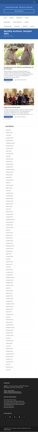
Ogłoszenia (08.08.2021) (12, 107)
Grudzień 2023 (9, 193)
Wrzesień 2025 (9, 146)
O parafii (11, 17)
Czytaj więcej (8, 79)
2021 (8, 36)
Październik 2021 (10, 246)
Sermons (25, 26)
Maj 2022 (8, 230)
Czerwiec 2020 (9, 285)
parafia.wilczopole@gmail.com (14, 391)
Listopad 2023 (9, 196)
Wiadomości (19, 17)
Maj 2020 (8, 288)
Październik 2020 (10, 277)
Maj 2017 (8, 364)
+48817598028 (11, 390)
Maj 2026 (8, 130)
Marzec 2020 (9, 293)
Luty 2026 (8, 135)
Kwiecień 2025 (9, 159)
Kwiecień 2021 (9, 261)
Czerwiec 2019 (9, 314)
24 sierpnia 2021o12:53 (21, 79)
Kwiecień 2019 (9, 319)
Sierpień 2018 (9, 333)
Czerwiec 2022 (9, 227)
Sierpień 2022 (9, 225)
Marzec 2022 (9, 235)
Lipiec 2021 (9, 254)
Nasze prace (7, 22)
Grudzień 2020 (9, 272)
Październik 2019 (10, 304)
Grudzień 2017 (9, 351)
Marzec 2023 (9, 206)
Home (5, 17)
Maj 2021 (8, 259)
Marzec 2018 (9, 343)
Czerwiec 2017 (9, 362)
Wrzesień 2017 (9, 356)
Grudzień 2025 (9, 138)
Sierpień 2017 (9, 359)
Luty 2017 (8, 369)
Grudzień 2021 (9, 240)
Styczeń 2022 (9, 238)
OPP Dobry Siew (8, 26)
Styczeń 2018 (9, 348)
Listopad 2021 (9, 243)
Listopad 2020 (9, 275)
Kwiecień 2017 (9, 367)
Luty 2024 (8, 190)
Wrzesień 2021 (9, 248)
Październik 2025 (10, 143)
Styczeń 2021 (9, 269)
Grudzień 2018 (9, 325)
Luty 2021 (8, 267)
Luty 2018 (8, 346)
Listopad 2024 (9, 167)
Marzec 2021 (9, 264)
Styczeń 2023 (9, 211)
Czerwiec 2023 (9, 201)
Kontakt (32, 26)
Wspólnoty (17, 26)
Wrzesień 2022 (9, 222)
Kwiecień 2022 (9, 232)
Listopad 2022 (9, 217)
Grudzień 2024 (9, 164)
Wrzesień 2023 (9, 198)
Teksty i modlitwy (17, 22)
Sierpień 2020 (9, 282)
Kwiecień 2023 (9, 203)
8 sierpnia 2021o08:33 (21, 116)
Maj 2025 (8, 156)
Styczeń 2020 (9, 296)
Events (27, 17)
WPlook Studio (7, 429)
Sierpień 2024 (9, 174)
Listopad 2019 (9, 301)
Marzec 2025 (9, 161)
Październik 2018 (10, 327)
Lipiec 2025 (9, 151)
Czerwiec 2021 (9, 256)
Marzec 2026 (9, 132)
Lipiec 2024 (9, 177)
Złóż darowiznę (19, 11)
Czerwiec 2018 (9, 335)
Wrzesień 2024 (9, 172)
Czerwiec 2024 (9, 180)
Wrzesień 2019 (9, 306)
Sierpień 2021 (9, 251)
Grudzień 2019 (9, 298)
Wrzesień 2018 (9, 330)
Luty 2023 (8, 209)
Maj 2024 (8, 182)
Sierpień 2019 (9, 309)
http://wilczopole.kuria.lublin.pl (15, 393)
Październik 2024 (10, 169)
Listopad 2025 (9, 140)
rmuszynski (8, 81)
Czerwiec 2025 (9, 153)
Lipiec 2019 (9, 311)
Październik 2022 (10, 219)
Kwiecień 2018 (9, 340)
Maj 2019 (8, 317)
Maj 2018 (8, 338)
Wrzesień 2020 (9, 280)
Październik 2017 (10, 354)
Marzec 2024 (9, 188)
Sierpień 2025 (9, 148)
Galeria (26, 22)
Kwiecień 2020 (9, 290)
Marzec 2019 (9, 322)
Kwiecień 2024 (9, 185)
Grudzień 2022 (9, 214)
